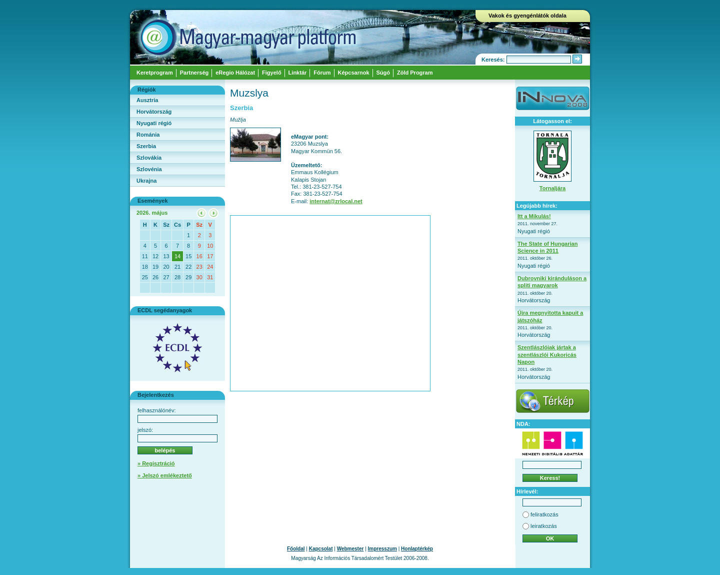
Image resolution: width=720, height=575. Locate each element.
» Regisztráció (156, 463)
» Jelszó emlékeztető (165, 475)
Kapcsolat (321, 548)
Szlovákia (149, 158)
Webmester (350, 548)
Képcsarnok (354, 73)
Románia (148, 135)
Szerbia (146, 146)
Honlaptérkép (417, 548)
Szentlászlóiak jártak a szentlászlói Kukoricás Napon (547, 354)
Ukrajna (146, 181)
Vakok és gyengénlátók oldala (527, 16)
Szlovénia (149, 169)
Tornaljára (553, 188)
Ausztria (147, 100)
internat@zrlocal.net (336, 201)
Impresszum (382, 548)
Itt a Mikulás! (534, 216)
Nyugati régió (154, 123)
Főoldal (296, 548)
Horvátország (154, 112)
